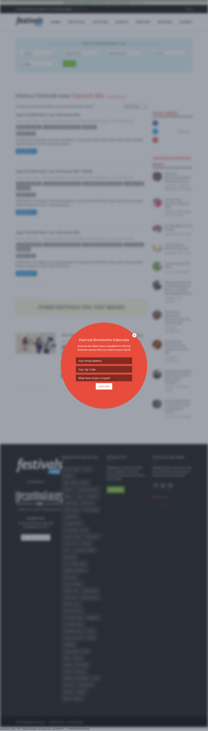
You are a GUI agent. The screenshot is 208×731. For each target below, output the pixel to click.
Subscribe (104, 386)
